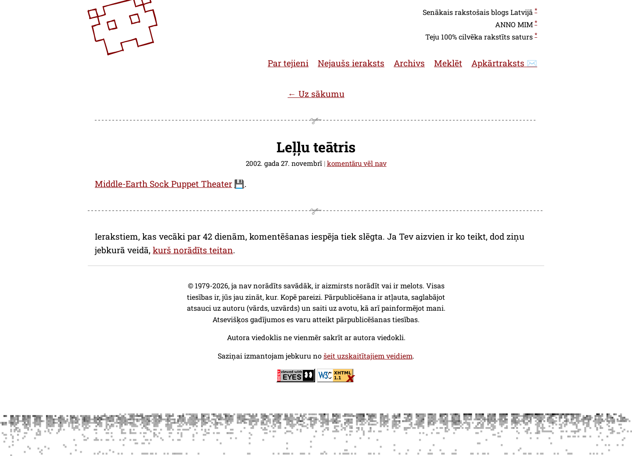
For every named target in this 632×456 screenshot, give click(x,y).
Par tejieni (288, 62)
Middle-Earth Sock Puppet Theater (163, 183)
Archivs (409, 62)
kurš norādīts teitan (193, 249)
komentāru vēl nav (357, 163)
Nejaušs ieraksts (351, 62)
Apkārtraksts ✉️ (504, 62)
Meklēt (448, 62)
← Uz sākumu (315, 93)
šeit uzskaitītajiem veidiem (368, 355)
